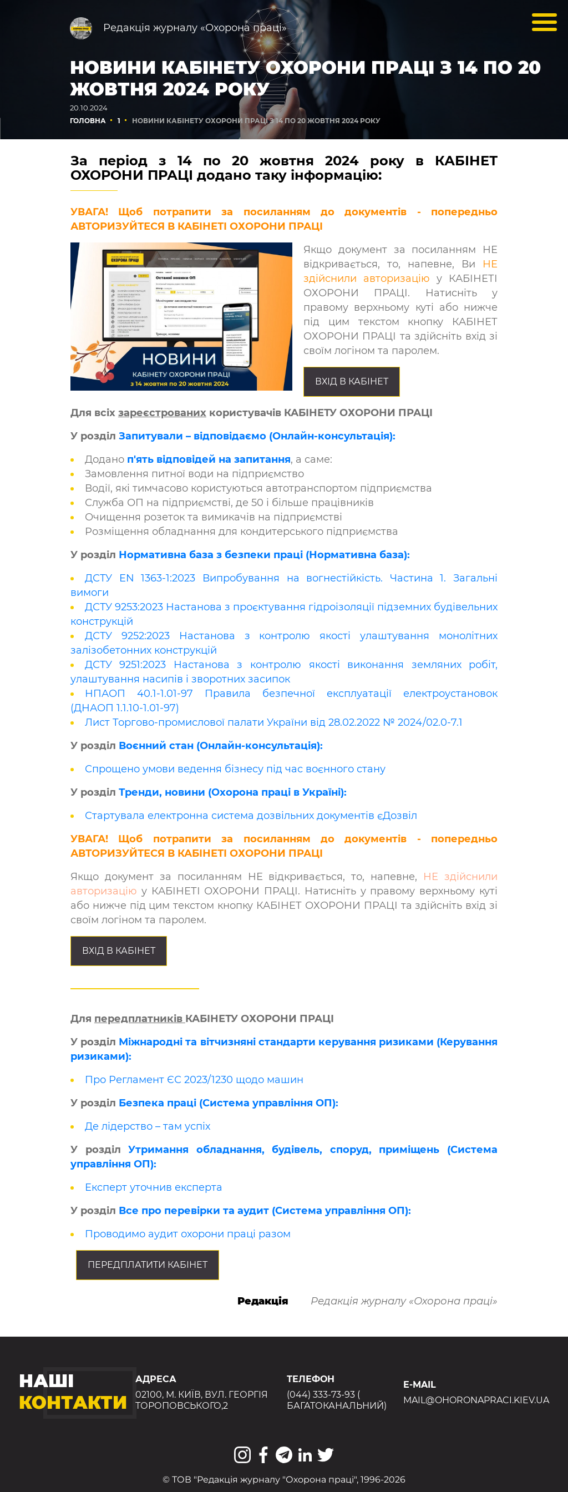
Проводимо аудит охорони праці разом (188, 1234)
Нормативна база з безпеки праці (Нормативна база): (264, 555)
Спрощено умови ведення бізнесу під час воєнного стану (235, 769)
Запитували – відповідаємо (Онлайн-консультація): (257, 436)
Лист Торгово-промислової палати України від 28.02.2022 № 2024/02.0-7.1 (274, 722)
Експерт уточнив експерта (153, 1187)
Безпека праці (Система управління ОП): (228, 1103)
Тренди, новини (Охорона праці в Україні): (233, 792)
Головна (88, 121)
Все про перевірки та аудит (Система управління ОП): (265, 1211)
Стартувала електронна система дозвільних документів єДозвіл (251, 816)
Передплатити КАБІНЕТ (147, 1265)
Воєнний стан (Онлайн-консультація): (221, 746)
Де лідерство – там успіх (147, 1126)
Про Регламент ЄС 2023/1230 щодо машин (194, 1080)
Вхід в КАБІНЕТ (351, 381)
